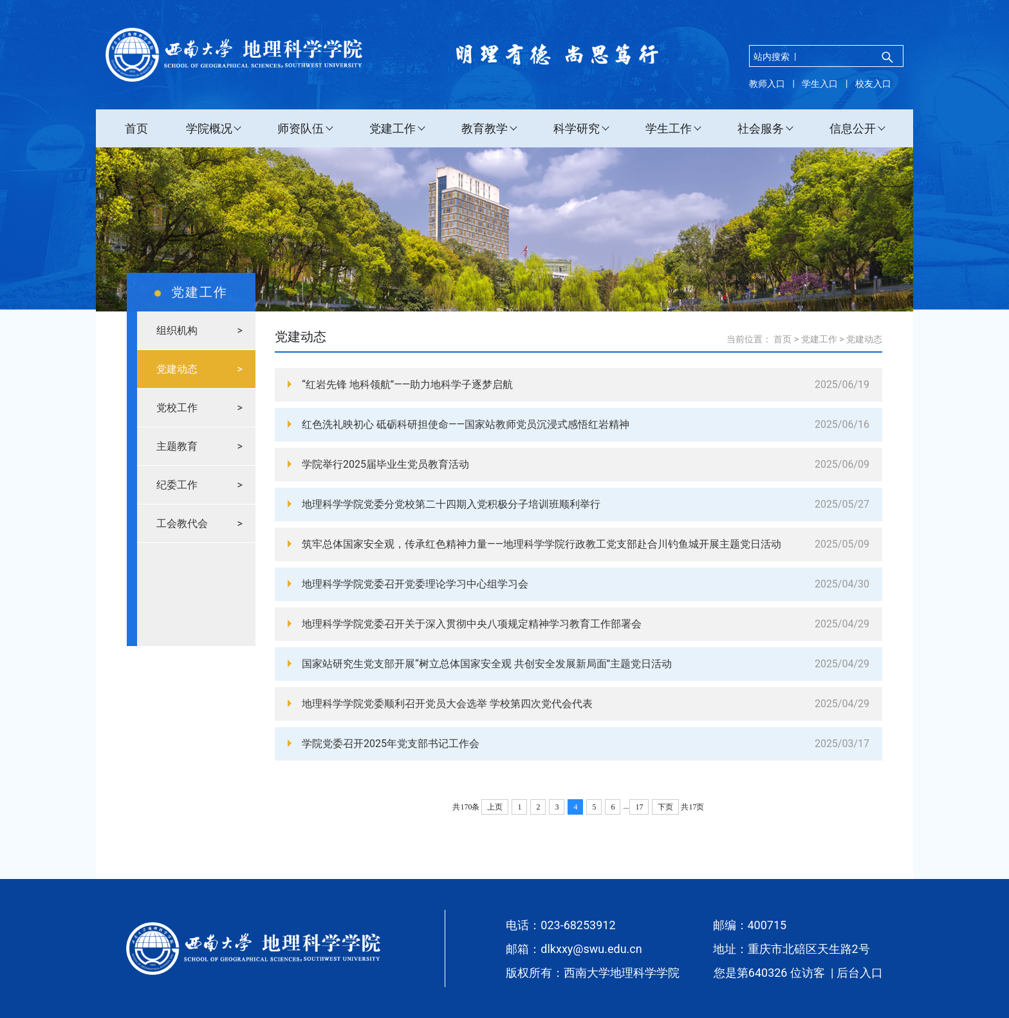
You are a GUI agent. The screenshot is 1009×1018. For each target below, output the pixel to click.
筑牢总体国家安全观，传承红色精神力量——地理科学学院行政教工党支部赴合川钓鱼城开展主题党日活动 (541, 544)
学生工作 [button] (668, 128)
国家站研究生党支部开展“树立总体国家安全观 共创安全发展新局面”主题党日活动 (487, 664)
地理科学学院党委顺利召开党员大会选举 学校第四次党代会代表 (447, 704)
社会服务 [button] (760, 128)
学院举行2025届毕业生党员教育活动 (385, 464)
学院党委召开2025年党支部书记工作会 (390, 743)
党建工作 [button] (392, 128)
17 (639, 806)
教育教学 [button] (484, 128)
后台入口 (860, 972)
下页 (665, 806)
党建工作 (819, 339)
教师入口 (767, 84)
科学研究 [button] (576, 128)
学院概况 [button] (209, 128)
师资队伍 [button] (300, 128)
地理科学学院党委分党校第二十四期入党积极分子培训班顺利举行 (451, 504)
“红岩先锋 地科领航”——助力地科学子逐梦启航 (407, 384)
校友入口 (873, 84)
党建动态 (864, 339)
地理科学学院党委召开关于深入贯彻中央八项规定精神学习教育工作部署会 (472, 624)
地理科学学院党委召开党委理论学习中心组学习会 (415, 584)
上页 (495, 806)
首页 (136, 128)
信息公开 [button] (852, 128)
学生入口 (820, 84)
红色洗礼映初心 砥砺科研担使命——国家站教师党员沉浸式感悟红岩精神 (465, 424)
